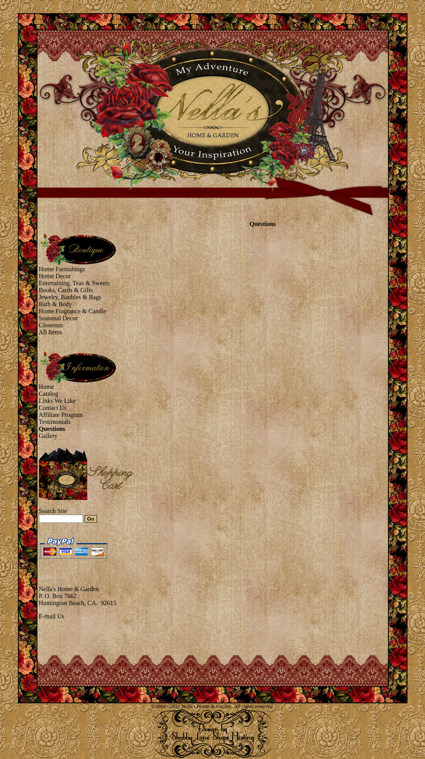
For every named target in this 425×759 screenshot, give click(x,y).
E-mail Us (51, 616)
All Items (50, 332)
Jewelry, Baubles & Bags (70, 297)
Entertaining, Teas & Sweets (74, 283)
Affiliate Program (61, 414)
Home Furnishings (62, 269)
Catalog (48, 393)
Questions (52, 428)
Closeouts (51, 325)
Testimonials (55, 421)
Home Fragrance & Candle (72, 311)
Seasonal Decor (58, 318)
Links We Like (57, 400)
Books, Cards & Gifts (66, 290)
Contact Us (53, 407)
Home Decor (55, 276)
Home (46, 386)
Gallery (48, 435)
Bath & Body (55, 304)
